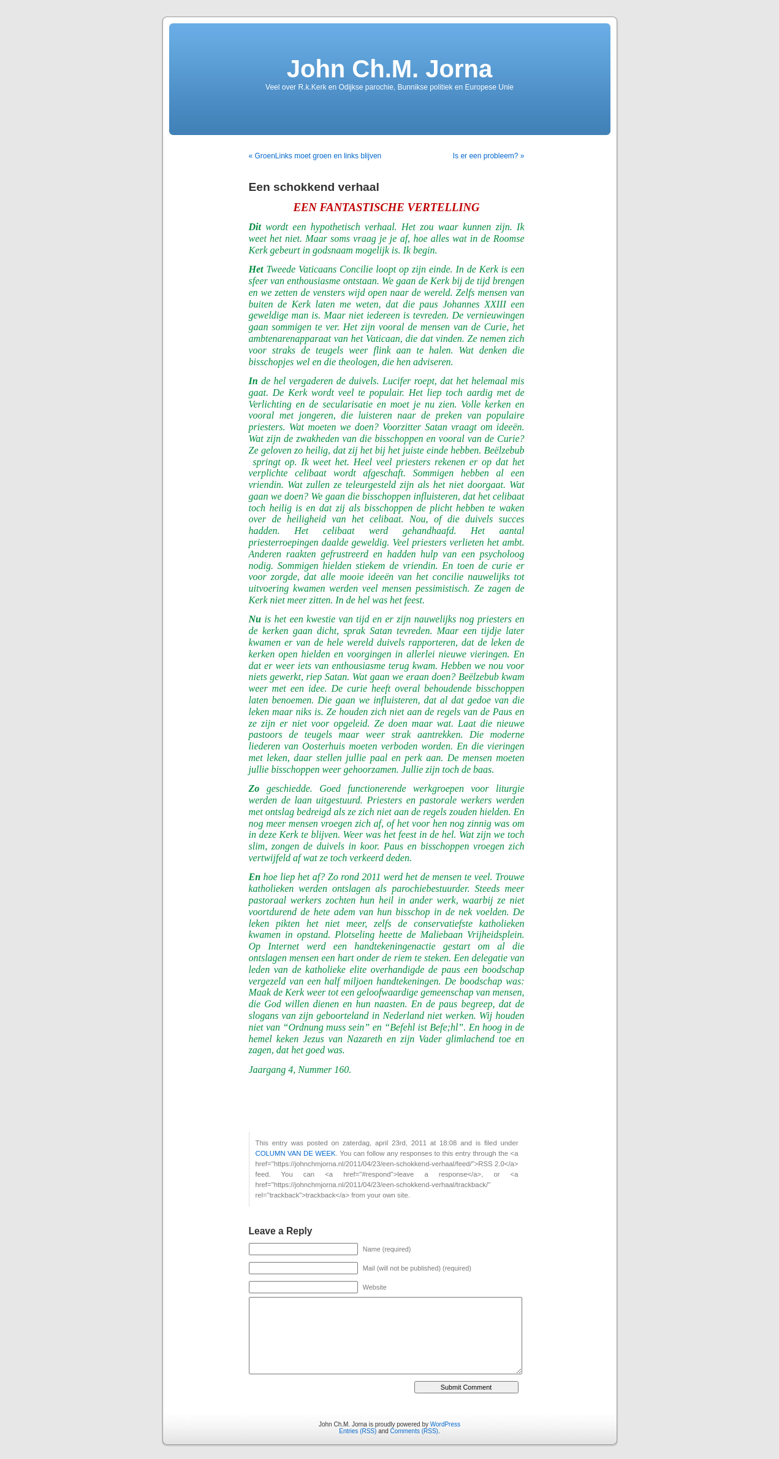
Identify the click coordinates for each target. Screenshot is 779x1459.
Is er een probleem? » (489, 156)
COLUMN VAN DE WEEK (296, 1153)
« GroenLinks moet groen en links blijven (315, 156)
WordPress (445, 1424)
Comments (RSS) (414, 1431)
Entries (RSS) (357, 1431)
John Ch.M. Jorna (390, 68)
